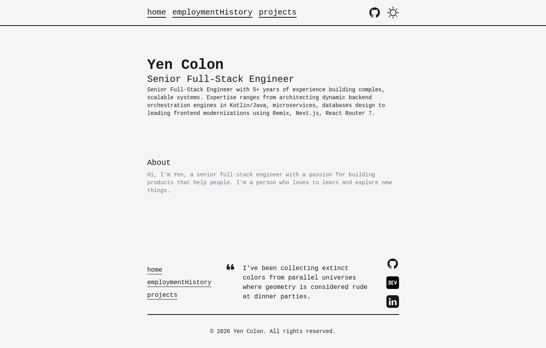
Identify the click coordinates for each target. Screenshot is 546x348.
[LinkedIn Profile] (392, 301)
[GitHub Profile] (392, 263)
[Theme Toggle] (393, 12)
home (156, 12)
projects (278, 12)
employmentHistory (213, 12)
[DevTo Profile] (392, 282)
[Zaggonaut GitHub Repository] (374, 12)
